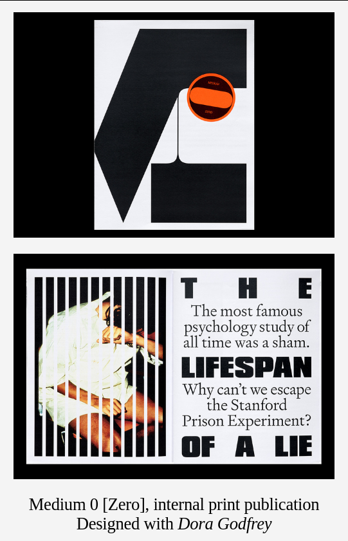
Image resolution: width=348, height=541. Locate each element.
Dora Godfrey (224, 523)
